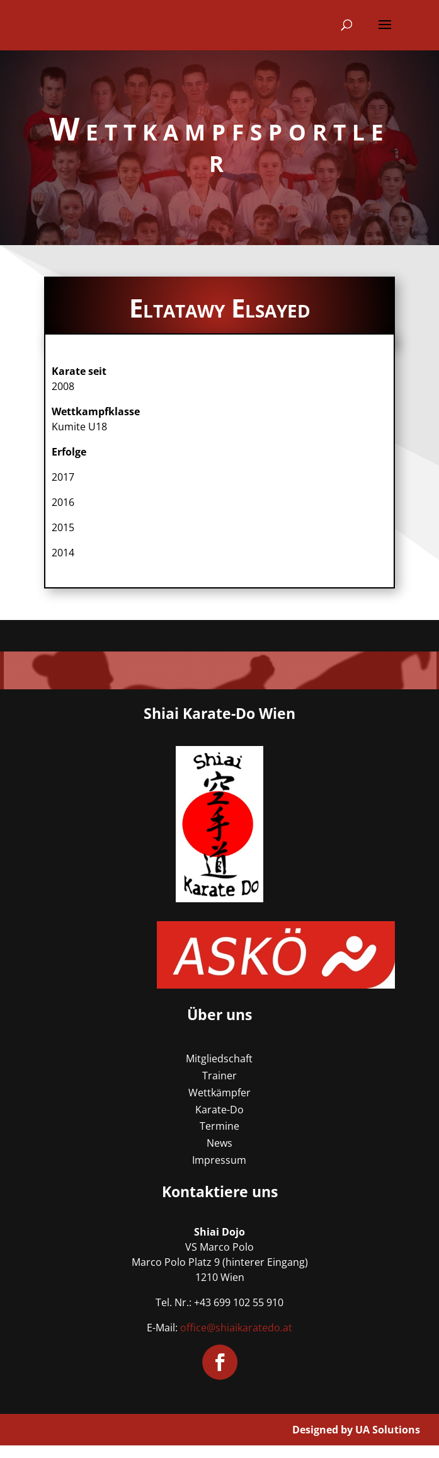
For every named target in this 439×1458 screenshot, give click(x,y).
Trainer (219, 1075)
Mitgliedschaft (219, 1058)
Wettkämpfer (219, 1092)
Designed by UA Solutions (356, 1430)
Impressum (219, 1160)
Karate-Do (219, 1109)
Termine (219, 1126)
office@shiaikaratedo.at (236, 1328)
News (219, 1143)
